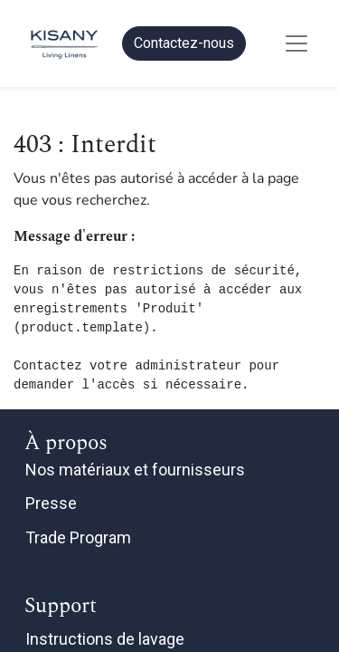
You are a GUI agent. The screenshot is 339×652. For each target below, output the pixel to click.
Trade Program (78, 537)
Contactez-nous (184, 43)
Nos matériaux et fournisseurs (135, 469)
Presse (51, 503)
